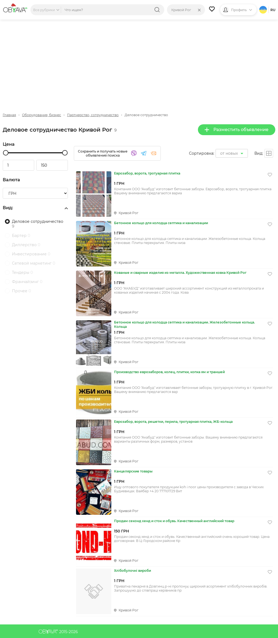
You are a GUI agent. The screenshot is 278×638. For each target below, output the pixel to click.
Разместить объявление (236, 129)
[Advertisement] (139, 62)
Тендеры (22, 272)
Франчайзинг (27, 281)
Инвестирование (31, 254)
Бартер (21, 235)
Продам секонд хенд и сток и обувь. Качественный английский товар (174, 521)
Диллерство (26, 244)
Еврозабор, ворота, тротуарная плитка (147, 173)
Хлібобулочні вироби (132, 571)
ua (263, 10)
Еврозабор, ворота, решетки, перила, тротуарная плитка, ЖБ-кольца (173, 422)
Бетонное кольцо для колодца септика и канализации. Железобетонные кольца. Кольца (184, 324)
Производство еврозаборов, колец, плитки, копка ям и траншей (169, 372)
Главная (9, 115)
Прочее (21, 290)
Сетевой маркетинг (33, 263)
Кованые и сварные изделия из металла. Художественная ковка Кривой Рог (180, 273)
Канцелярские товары (133, 471)
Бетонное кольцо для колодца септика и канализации (161, 223)
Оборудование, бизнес (41, 115)
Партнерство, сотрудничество (93, 115)
